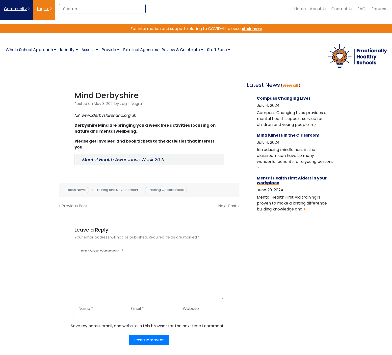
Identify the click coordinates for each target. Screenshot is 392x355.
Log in (43, 9)
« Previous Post (73, 206)
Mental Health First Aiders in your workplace (292, 180)
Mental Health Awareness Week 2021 (123, 159)
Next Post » (228, 206)
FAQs (362, 9)
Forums (378, 9)
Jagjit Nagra (131, 103)
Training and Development (116, 189)
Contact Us (342, 9)
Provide (111, 50)
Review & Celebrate (182, 50)
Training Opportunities (166, 189)
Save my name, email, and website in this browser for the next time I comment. (147, 326)
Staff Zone (219, 50)
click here (252, 28)
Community (15, 9)
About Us (318, 9)
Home (300, 9)
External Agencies (140, 50)
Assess (89, 50)
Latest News (76, 189)
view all (290, 85)
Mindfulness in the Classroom (288, 135)
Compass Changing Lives (284, 98)
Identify (69, 50)
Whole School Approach (31, 50)
